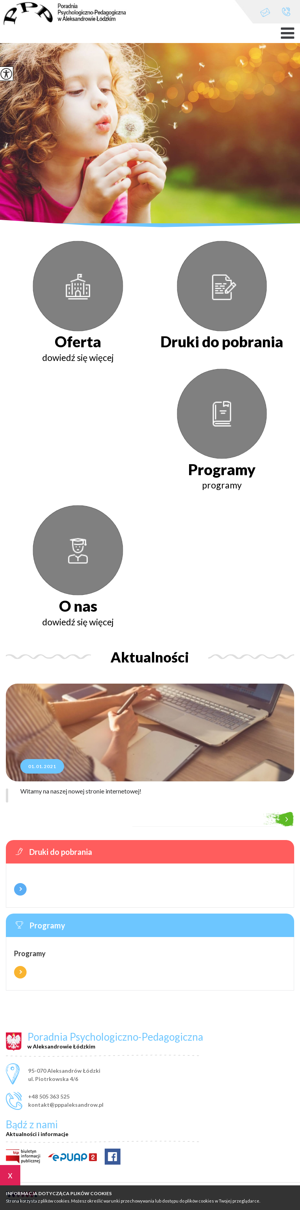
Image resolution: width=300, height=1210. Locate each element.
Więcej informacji (20, 889)
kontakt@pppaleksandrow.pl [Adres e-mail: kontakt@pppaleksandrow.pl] (66, 1104)
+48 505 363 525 (286, 11)
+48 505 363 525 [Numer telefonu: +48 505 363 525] (49, 1096)
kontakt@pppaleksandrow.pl (265, 12)
